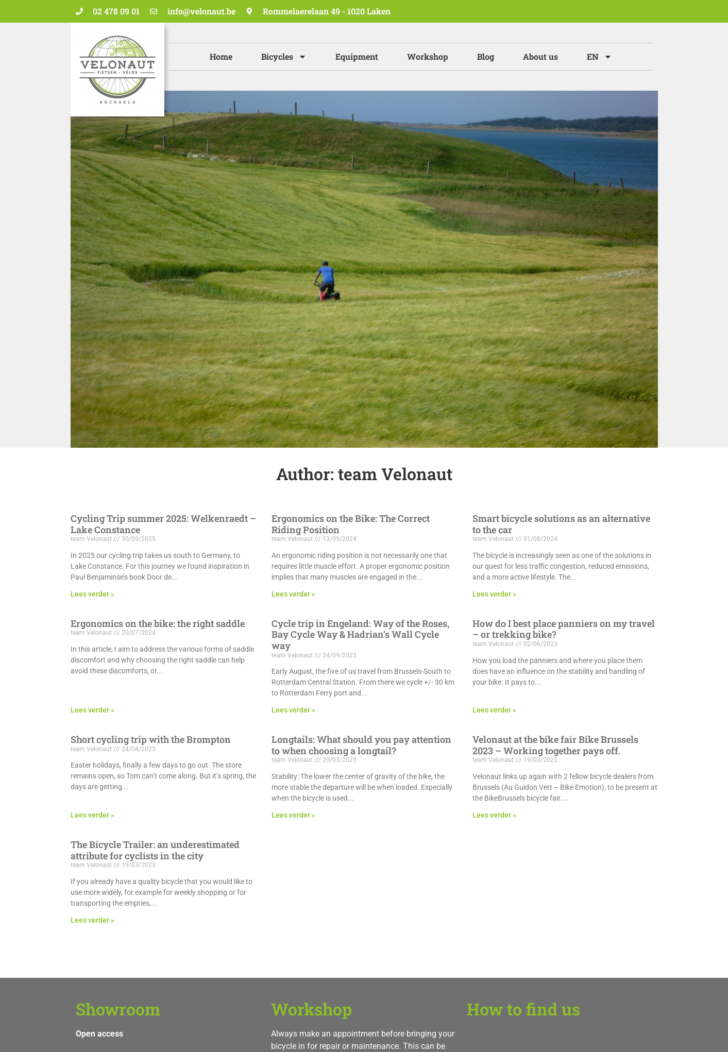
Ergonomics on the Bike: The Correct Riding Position (351, 524)
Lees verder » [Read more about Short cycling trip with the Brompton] (92, 815)
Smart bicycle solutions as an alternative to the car (561, 524)
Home (221, 56)
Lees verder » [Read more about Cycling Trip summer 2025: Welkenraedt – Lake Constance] (92, 594)
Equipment (356, 56)
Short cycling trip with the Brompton (151, 739)
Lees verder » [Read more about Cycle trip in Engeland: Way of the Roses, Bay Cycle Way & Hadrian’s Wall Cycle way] (293, 710)
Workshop (427, 56)
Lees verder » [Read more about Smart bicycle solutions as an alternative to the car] (494, 594)
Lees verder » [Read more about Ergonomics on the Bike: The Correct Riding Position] (293, 594)
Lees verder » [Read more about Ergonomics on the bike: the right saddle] (92, 710)
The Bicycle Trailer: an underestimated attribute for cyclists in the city (155, 850)
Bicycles (284, 56)
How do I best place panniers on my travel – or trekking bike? (563, 629)
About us (540, 56)
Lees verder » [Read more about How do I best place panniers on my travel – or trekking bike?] (494, 710)
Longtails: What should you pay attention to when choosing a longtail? (361, 745)
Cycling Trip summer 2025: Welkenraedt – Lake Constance (163, 524)
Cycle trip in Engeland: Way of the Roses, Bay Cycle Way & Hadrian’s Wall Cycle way (360, 634)
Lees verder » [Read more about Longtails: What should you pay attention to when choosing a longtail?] (293, 815)
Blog (485, 56)
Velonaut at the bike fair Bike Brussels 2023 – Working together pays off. (555, 745)
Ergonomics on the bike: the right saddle (158, 623)
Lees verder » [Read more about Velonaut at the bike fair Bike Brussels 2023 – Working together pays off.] (494, 815)
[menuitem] (599, 56)
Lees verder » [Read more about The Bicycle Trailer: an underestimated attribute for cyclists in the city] (92, 920)
